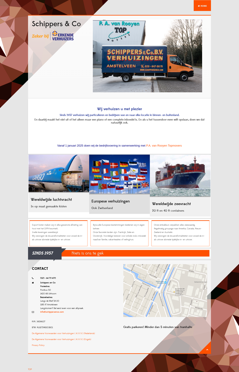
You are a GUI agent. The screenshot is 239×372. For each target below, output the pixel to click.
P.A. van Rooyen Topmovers (164, 145)
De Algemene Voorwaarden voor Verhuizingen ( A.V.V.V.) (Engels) (61, 339)
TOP (30, 369)
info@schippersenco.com (52, 312)
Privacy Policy (38, 345)
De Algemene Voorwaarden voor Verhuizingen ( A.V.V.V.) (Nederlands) (63, 333)
